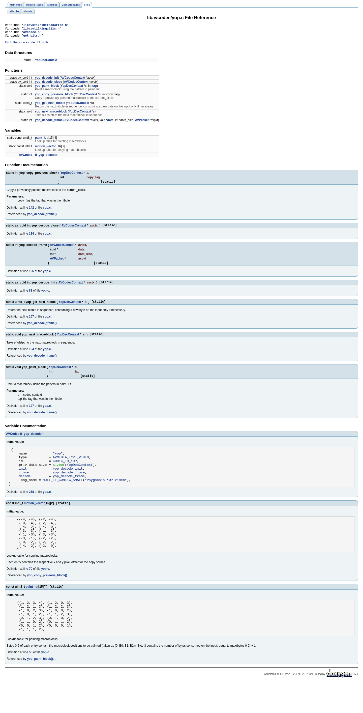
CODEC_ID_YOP (65, 472)
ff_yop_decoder (46, 158)
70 (30, 592)
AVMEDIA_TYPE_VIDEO (71, 467)
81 (30, 296)
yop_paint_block (47, 89)
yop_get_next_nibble (50, 106)
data (110, 123)
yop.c (47, 211)
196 (31, 276)
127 (31, 414)
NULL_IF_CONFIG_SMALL (63, 495)
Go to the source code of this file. (27, 45)
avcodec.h (31, 34)
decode (25, 490)
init (23, 481)
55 (30, 683)
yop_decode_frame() (41, 218)
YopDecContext (46, 63)
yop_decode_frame (49, 123)
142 (31, 211)
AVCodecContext (73, 80)
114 (31, 238)
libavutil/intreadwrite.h (45, 25)
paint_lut (41, 140)
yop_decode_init (47, 80)
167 (31, 323)
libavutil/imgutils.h (41, 30)
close (24, 485)
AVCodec (25, 158)
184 (31, 356)
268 (31, 507)
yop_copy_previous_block (54, 97)
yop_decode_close (48, 85)
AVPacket (141, 123)
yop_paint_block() (40, 689)
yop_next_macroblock (51, 114)
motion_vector (45, 149)
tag (94, 89)
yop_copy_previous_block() (47, 598)
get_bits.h (32, 38)
